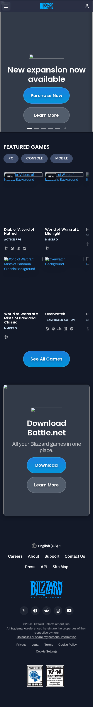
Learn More (46, 115)
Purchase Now (46, 95)
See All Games (46, 359)
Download (46, 465)
